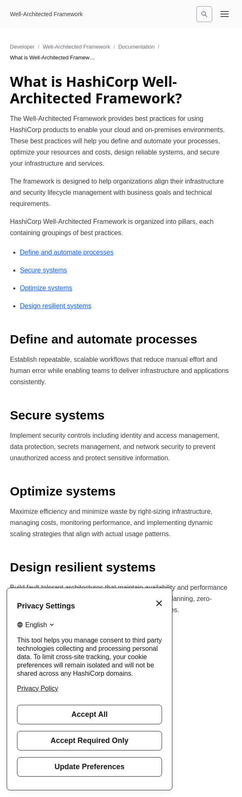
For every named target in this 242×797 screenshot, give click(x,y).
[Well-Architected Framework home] (46, 14)
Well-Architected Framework (76, 47)
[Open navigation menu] (224, 14)
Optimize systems (46, 288)
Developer (22, 47)
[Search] (204, 14)
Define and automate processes (67, 252)
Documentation (137, 47)
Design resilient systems (56, 305)
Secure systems (43, 270)
